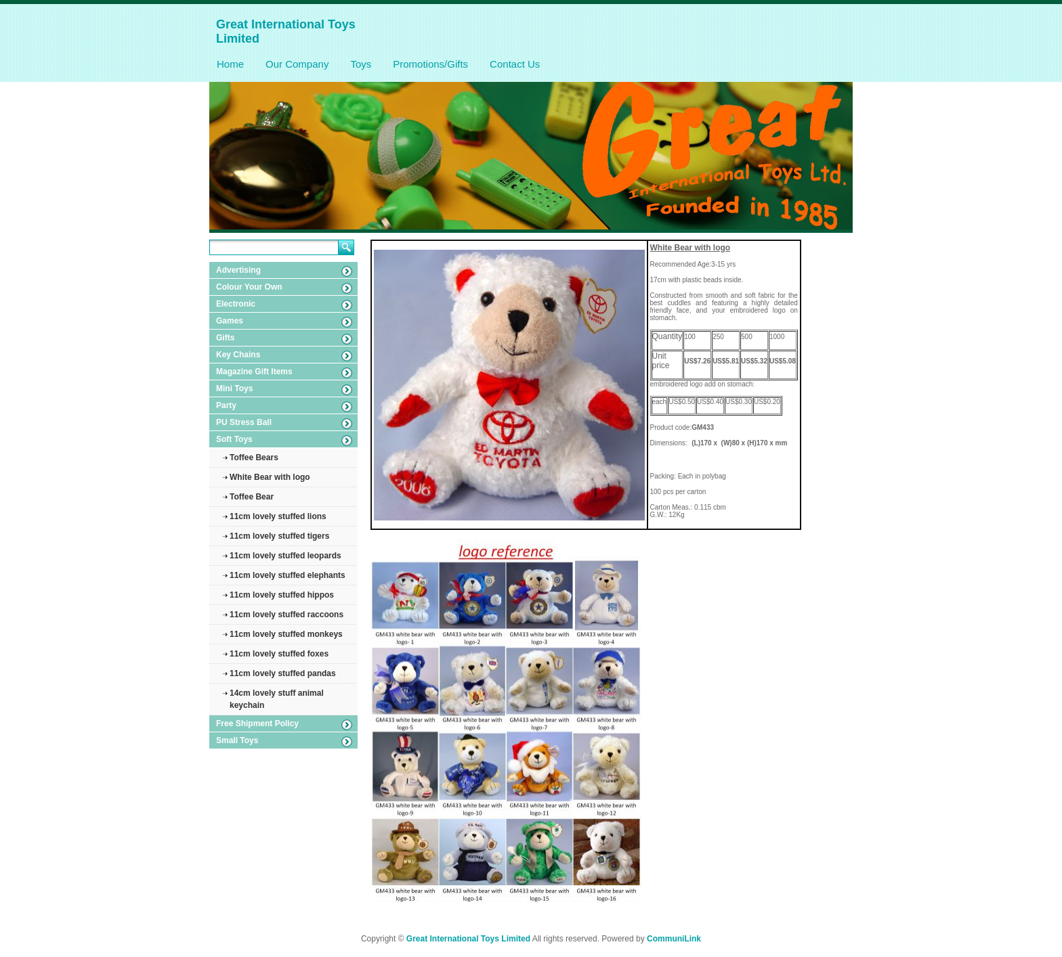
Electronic (235, 304)
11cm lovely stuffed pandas (283, 673)
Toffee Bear (252, 497)
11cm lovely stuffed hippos (282, 595)
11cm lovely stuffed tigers (279, 536)
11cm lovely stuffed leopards (285, 555)
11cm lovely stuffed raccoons (286, 614)
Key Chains (238, 354)
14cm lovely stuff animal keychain (277, 699)
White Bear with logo (270, 477)
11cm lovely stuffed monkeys (286, 634)
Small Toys (237, 740)
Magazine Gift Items (254, 371)
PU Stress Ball (244, 422)
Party (226, 405)
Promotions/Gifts (430, 64)
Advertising (238, 270)
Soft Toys (234, 439)
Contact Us (515, 64)
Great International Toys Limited (468, 938)
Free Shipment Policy (257, 723)
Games (229, 321)
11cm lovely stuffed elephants (287, 575)
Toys (360, 64)
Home (230, 64)
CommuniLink (674, 938)
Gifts (225, 337)
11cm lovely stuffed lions (278, 516)
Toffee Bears (254, 457)
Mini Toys (234, 388)
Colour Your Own (249, 287)
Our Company (297, 64)
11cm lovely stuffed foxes (279, 654)
